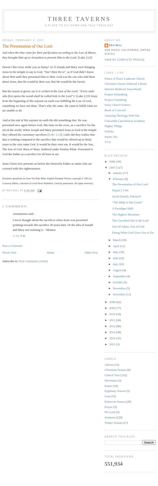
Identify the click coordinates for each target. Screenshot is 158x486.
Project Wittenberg (116, 94)
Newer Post (9, 252)
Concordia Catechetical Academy (125, 121)
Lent (107, 396)
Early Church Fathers (117, 105)
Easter (108, 386)
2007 (112, 167)
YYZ (108, 142)
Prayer (108, 407)
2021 (112, 344)
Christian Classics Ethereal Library (126, 83)
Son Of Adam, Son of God (128, 226)
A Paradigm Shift (122, 208)
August (117, 270)
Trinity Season (113, 422)
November (119, 288)
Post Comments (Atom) (33, 261)
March (117, 240)
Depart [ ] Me (120, 190)
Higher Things (113, 126)
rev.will (115, 45)
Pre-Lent (110, 412)
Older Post (91, 252)
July (116, 264)
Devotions (111, 380)
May (116, 252)
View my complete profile (125, 60)
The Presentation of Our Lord (27, 46)
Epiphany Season (115, 391)
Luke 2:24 (55, 134)
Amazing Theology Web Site (122, 115)
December (119, 294)
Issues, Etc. (111, 136)
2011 (112, 320)
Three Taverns (79, 19)
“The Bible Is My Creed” (127, 202)
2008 (112, 302)
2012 (112, 326)
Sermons (110, 417)
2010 (112, 314)
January (118, 173)
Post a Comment (12, 246)
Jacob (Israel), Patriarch (126, 196)
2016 (112, 338)
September (120, 276)
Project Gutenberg (116, 99)
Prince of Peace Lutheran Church (125, 78)
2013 (112, 332)
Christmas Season (115, 370)
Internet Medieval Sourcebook (123, 89)
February (119, 179)
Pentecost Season (115, 401)
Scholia (109, 131)
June (116, 258)
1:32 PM (19, 236)
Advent (109, 364)
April (116, 246)
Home (50, 252)
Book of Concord (115, 110)
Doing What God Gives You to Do (133, 232)
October (118, 282)
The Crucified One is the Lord (130, 220)
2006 (112, 161)
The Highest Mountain (125, 214)
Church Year (112, 375)
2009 (112, 308)
